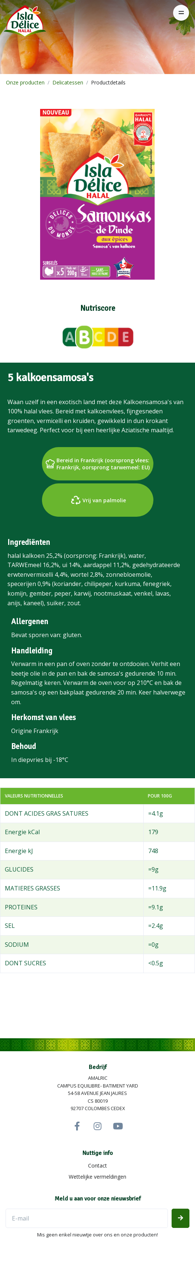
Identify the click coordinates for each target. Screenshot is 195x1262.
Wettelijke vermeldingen (97, 1176)
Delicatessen (67, 82)
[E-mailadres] (87, 1218)
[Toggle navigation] (181, 13)
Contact (97, 1165)
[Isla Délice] (23, 23)
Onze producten (25, 82)
